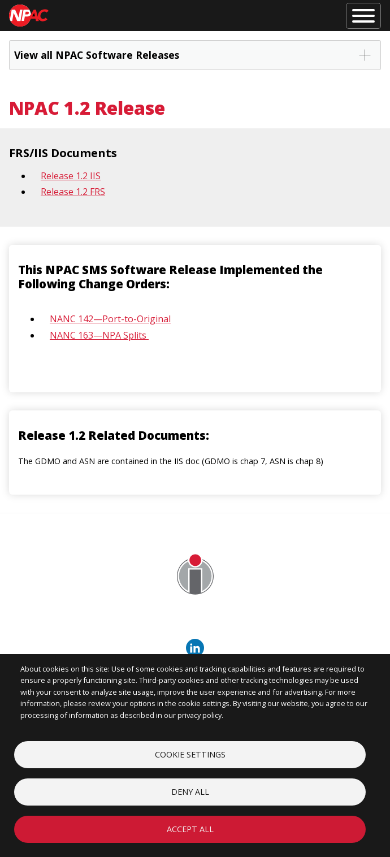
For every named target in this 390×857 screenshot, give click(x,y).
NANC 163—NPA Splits (99, 335)
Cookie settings (190, 754)
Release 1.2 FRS (73, 191)
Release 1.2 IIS (71, 176)
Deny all (190, 791)
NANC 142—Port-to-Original (110, 319)
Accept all (190, 829)
